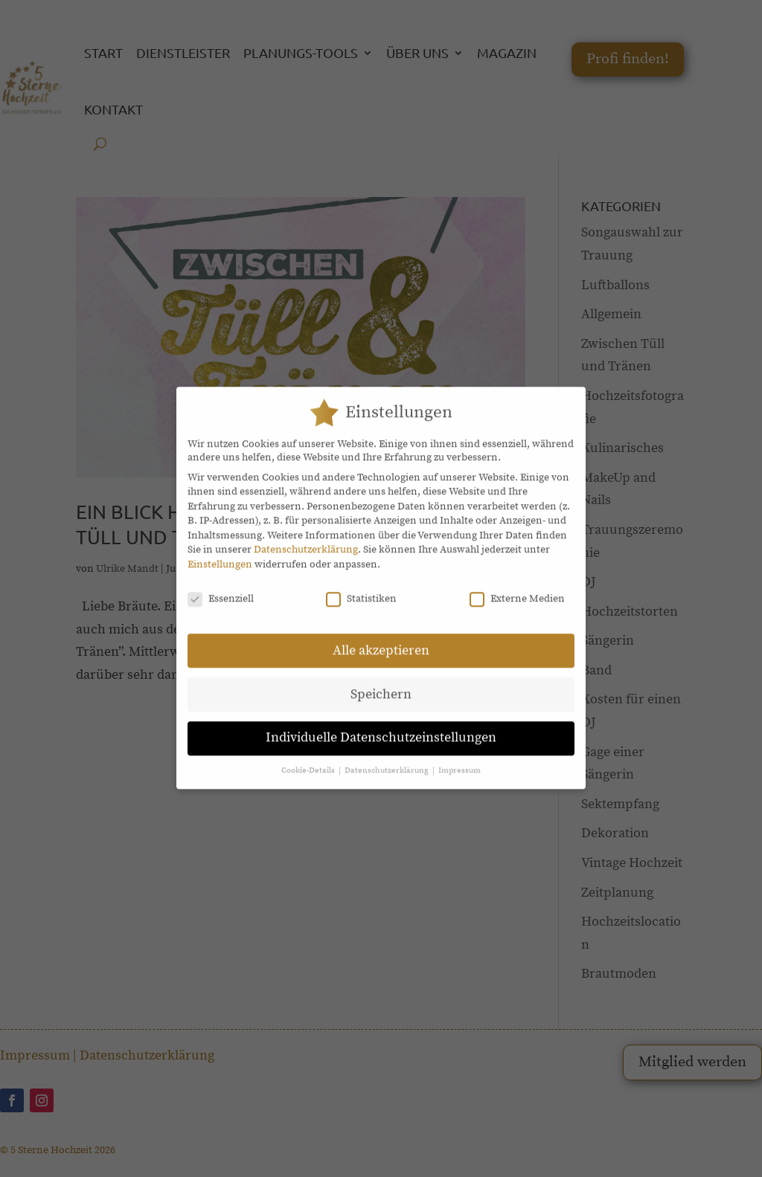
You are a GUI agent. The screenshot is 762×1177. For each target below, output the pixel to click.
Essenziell (221, 587)
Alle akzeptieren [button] (381, 639)
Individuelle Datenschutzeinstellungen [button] (381, 727)
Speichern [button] (381, 683)
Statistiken (361, 587)
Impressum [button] (459, 760)
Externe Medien (517, 587)
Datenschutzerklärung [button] (388, 760)
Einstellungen (220, 553)
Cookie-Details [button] (309, 760)
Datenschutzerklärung (306, 539)
